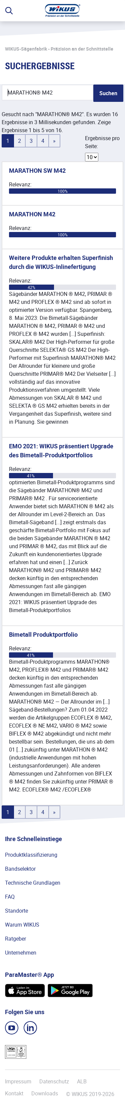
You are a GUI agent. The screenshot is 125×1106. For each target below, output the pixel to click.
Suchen (108, 93)
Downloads (44, 1093)
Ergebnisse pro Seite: (102, 142)
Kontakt (14, 1093)
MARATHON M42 (32, 214)
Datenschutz (54, 1081)
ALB (82, 1081)
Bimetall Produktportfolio (43, 634)
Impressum (18, 1081)
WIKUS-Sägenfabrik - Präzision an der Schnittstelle (59, 49)
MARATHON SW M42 (37, 170)
